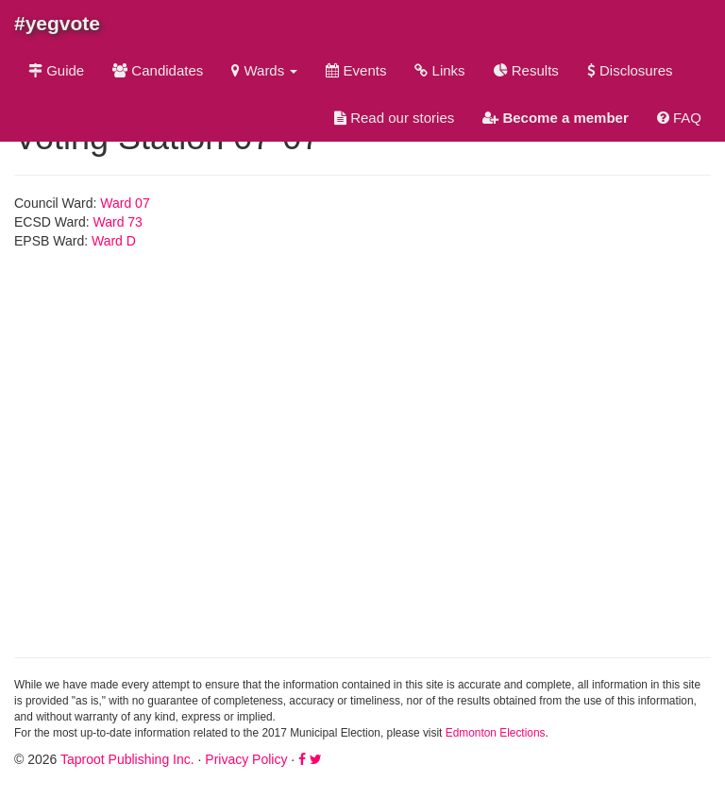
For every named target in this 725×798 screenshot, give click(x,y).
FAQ (679, 118)
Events (356, 70)
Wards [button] (264, 70)
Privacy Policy (246, 759)
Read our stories (394, 118)
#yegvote (57, 23)
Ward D (114, 240)
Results (526, 70)
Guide (56, 70)
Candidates (157, 70)
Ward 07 (124, 203)
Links (439, 70)
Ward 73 (118, 221)
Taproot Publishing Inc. (127, 759)
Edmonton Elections (496, 732)
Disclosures (630, 70)
